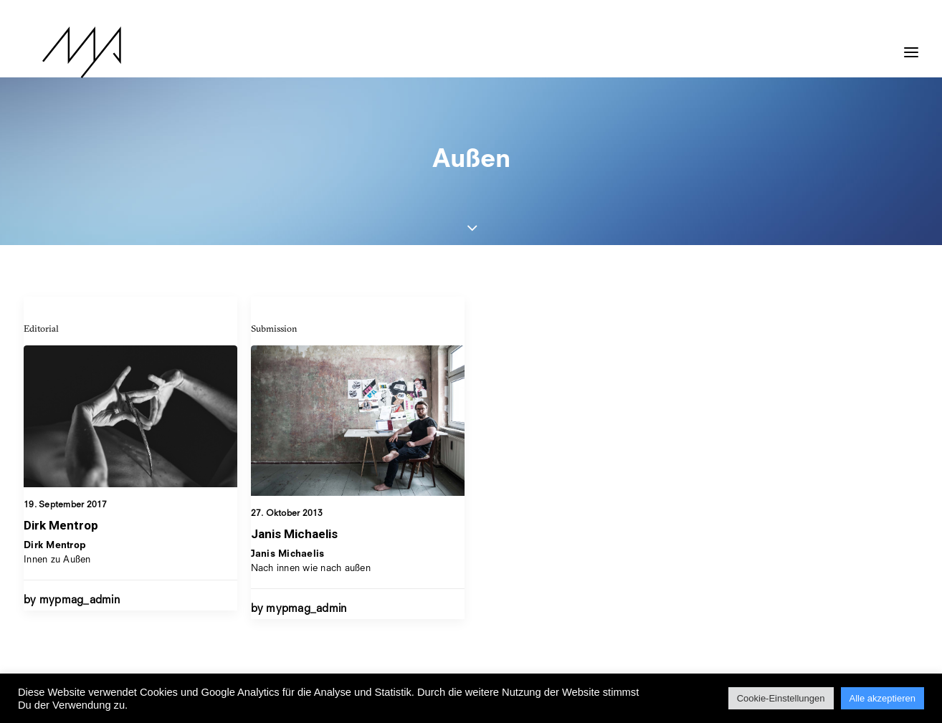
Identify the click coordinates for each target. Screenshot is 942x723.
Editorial (41, 328)
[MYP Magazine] (63, 52)
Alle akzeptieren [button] (883, 698)
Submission (274, 328)
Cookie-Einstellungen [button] (781, 698)
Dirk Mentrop (61, 525)
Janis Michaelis (294, 534)
